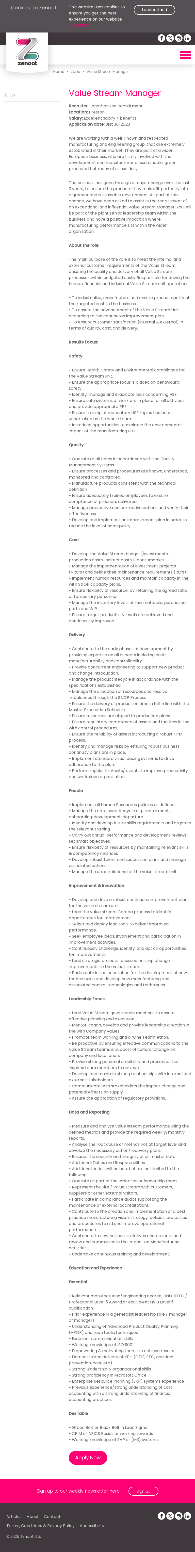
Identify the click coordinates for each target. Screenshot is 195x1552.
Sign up (143, 1491)
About (33, 1517)
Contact (52, 1517)
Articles (14, 1517)
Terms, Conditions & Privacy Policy (40, 1526)
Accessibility (92, 1526)
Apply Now (88, 1457)
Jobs (75, 71)
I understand (154, 10)
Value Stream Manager (108, 71)
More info (78, 25)
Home (58, 71)
